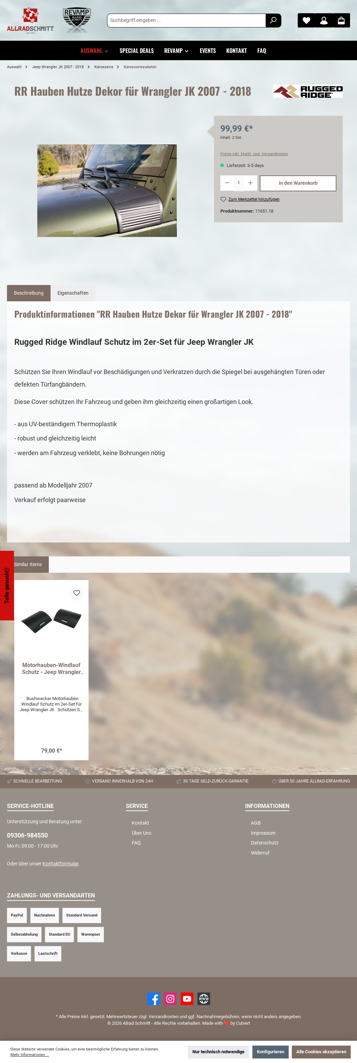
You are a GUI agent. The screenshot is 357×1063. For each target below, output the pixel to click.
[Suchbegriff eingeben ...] (186, 20)
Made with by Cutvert (226, 1023)
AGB (256, 823)
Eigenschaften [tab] (73, 293)
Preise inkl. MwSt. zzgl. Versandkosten (254, 154)
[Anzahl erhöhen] (250, 183)
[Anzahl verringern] (227, 183)
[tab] (29, 293)
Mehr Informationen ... (29, 1055)
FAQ (136, 843)
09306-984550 (27, 835)
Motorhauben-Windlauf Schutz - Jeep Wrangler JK (51, 669)
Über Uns (141, 833)
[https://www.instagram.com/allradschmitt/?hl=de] (170, 999)
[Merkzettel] (306, 20)
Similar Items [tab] (28, 565)
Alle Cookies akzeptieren (321, 1051)
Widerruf (260, 853)
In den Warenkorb (298, 183)
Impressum (263, 833)
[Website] (204, 999)
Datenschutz (265, 843)
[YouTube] (187, 999)
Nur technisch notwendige (218, 1051)
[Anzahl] (239, 183)
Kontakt (140, 823)
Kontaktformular (60, 864)
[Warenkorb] (341, 20)
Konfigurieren (270, 1051)
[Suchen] (273, 20)
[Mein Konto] (324, 20)
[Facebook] (153, 999)
